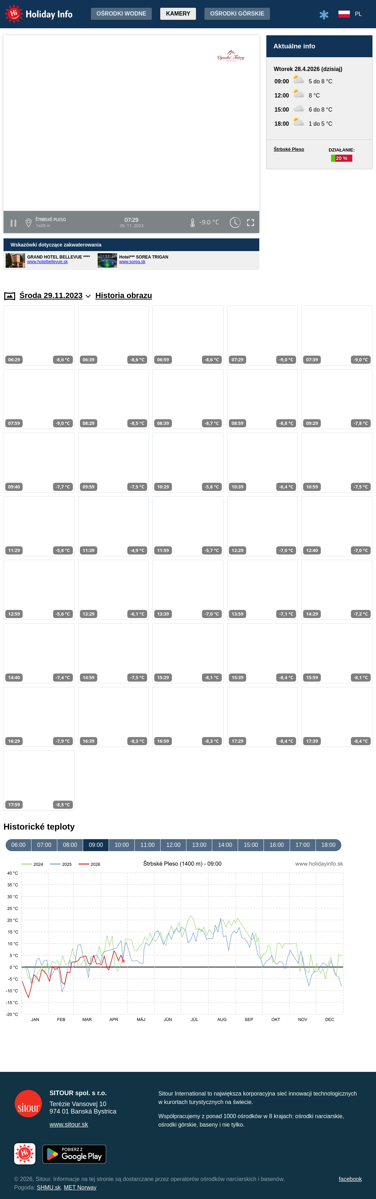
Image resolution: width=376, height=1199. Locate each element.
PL (358, 14)
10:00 (122, 845)
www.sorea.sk (132, 261)
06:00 (18, 845)
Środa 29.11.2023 (55, 295)
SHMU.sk (49, 1188)
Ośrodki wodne (121, 14)
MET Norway (80, 1188)
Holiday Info (32, 9)
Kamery (178, 14)
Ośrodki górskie (237, 14)
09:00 (96, 845)
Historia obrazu (124, 295)
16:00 (277, 845)
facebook (350, 1179)
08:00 (70, 845)
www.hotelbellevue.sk (47, 261)
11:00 (147, 845)
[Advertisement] (319, 223)
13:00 (199, 845)
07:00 (44, 845)
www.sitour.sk (69, 1124)
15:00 (251, 845)
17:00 (303, 845)
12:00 (173, 845)
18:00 (329, 845)
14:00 (225, 845)
